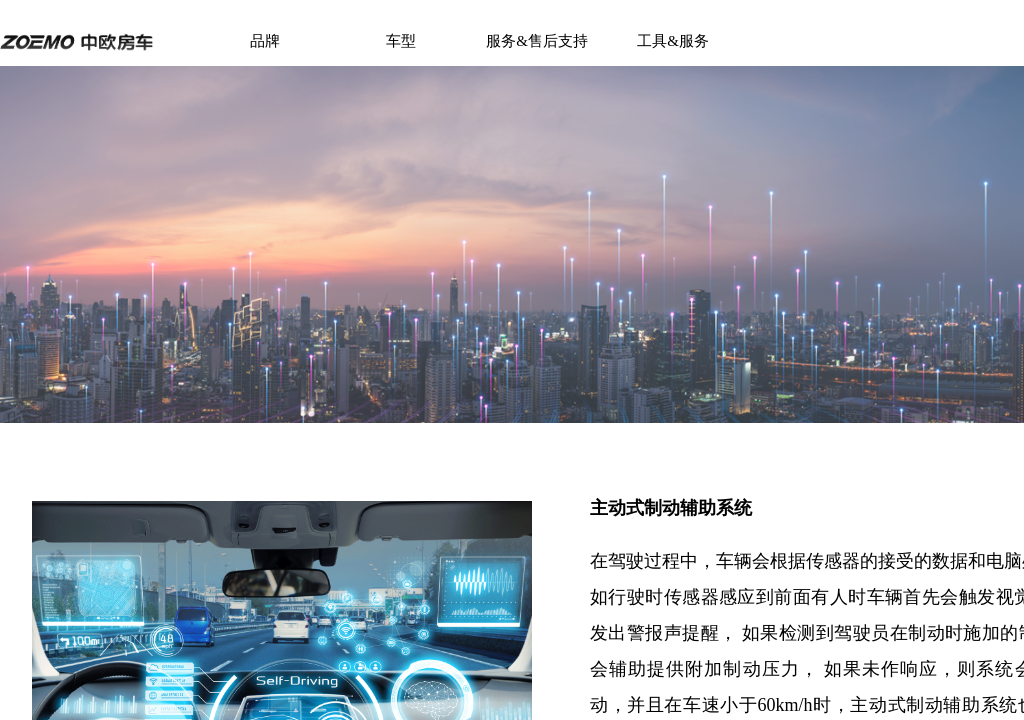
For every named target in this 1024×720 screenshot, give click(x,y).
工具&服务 (673, 41)
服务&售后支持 (537, 41)
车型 (401, 41)
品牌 (265, 41)
